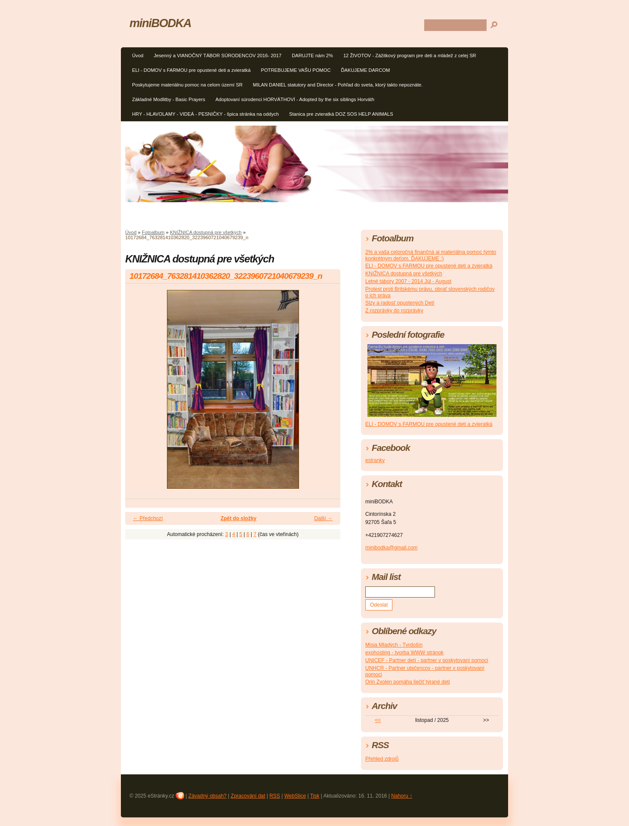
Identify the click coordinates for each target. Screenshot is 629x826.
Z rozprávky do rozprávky (394, 311)
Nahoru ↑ (401, 796)
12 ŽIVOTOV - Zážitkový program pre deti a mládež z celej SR (409, 55)
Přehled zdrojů (381, 759)
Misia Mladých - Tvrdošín (393, 645)
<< (378, 720)
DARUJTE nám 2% (312, 55)
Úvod (137, 55)
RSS (274, 796)
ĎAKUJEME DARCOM (365, 70)
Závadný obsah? (207, 796)
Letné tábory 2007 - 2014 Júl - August (408, 281)
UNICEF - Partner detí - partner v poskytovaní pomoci (426, 660)
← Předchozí (148, 518)
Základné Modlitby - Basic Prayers (168, 99)
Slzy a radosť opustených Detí (400, 303)
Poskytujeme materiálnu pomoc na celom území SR (187, 84)
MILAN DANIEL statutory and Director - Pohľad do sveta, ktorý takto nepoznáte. (338, 84)
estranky (375, 460)
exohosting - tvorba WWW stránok (404, 653)
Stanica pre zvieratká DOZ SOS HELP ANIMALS (341, 114)
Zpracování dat (248, 796)
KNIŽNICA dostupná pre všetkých (206, 232)
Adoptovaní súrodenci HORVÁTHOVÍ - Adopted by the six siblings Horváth (295, 99)
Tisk (315, 796)
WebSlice (295, 796)
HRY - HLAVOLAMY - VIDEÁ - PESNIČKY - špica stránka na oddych (205, 114)
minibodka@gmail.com (391, 548)
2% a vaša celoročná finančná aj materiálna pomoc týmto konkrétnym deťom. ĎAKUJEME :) (430, 255)
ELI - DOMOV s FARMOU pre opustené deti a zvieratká (191, 70)
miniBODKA (160, 23)
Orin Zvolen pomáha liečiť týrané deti (407, 682)
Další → (323, 518)
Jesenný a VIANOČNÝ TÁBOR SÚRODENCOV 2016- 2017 (217, 55)
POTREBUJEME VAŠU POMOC (295, 70)
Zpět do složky (238, 518)
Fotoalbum (153, 232)
